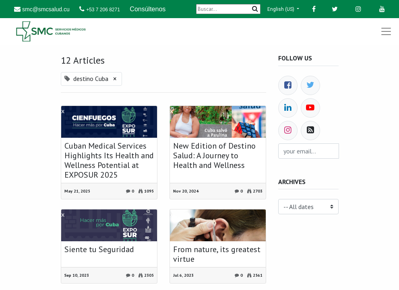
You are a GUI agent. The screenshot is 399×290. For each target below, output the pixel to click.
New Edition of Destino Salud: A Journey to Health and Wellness (214, 155)
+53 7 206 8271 (103, 9)
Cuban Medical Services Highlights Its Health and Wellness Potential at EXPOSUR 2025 (109, 160)
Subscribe (319, 154)
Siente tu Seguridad (99, 249)
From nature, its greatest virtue (216, 254)
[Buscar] (228, 9)
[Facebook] (288, 85)
